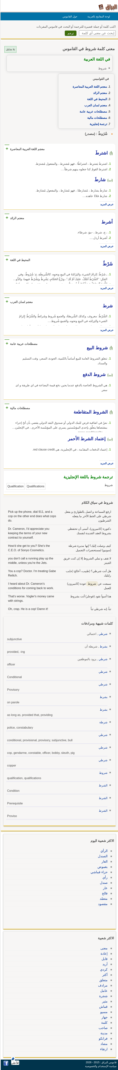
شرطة (103, 722)
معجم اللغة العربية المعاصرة (89, 86)
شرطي (102, 633)
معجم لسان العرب (95, 105)
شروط (103, 772)
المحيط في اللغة (96, 99)
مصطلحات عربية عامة (92, 111)
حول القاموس (69, 16)
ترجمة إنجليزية (97, 124)
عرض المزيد (106, 204)
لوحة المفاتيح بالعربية (98, 16)
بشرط (103, 646)
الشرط (102, 785)
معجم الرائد (99, 92)
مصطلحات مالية (96, 117)
